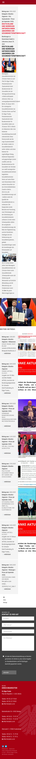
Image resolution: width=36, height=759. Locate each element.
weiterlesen (7, 353)
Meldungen (12, 570)
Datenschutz (5, 749)
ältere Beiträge (5, 600)
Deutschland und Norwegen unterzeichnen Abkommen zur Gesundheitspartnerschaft (14, 51)
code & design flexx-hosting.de (9, 750)
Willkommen (12, 342)
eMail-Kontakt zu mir (8, 704)
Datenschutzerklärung (18, 656)
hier (5, 290)
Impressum (12, 749)
